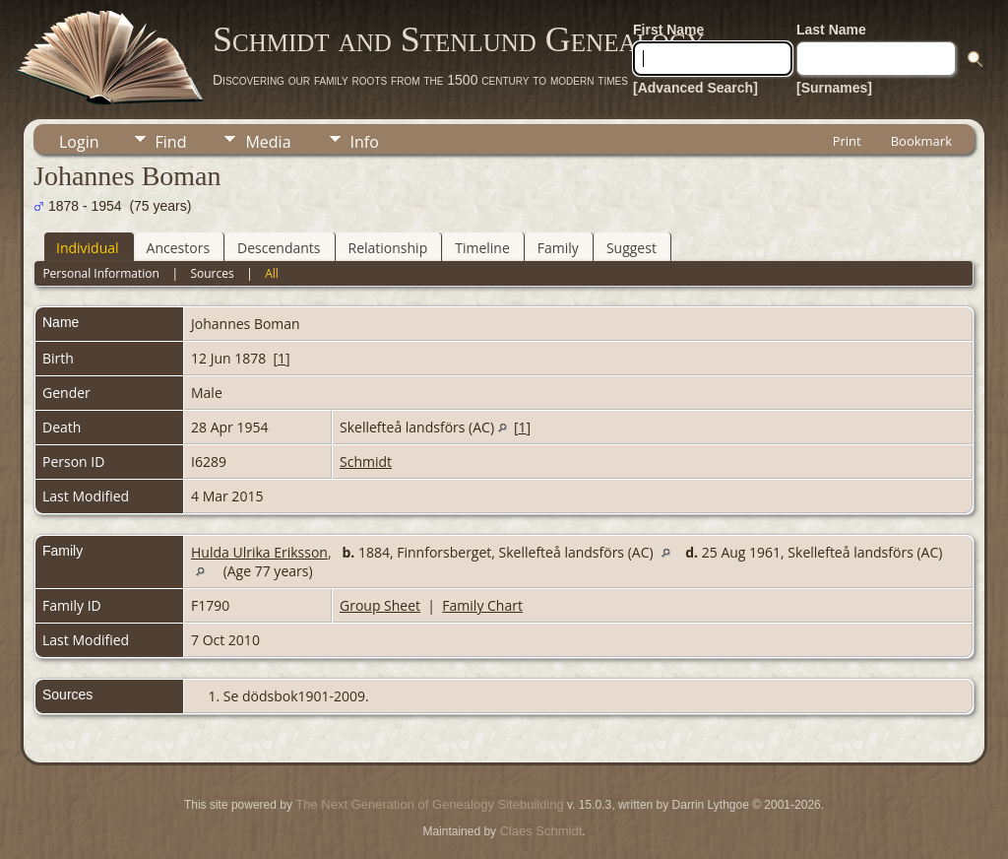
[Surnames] (834, 88)
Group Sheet (380, 605)
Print (847, 141)
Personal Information (100, 273)
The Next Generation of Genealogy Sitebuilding (429, 804)
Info (364, 142)
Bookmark (921, 141)
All (272, 273)
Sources (211, 273)
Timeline (482, 247)
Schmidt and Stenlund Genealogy (459, 39)
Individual (87, 247)
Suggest (631, 247)
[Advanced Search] (695, 88)
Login (79, 142)
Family (558, 247)
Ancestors (178, 247)
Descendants (278, 247)
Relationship (388, 247)
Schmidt (366, 461)
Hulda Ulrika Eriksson (259, 552)
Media (267, 142)
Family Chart (482, 605)
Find (171, 142)
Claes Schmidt (540, 831)
